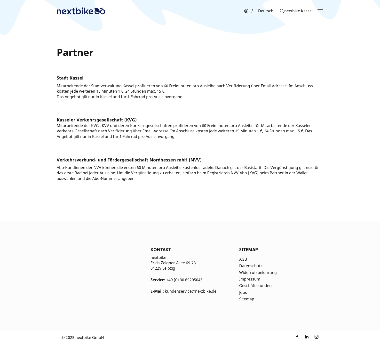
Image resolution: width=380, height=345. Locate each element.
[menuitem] (265, 11)
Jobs (243, 292)
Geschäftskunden (255, 285)
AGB (243, 259)
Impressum (249, 279)
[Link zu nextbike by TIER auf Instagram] (316, 337)
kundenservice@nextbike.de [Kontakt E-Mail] (190, 291)
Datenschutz (250, 265)
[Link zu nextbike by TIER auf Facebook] (297, 337)
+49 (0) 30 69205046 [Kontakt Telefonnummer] (184, 279)
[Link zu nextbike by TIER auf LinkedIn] (307, 337)
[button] (296, 11)
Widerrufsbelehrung (258, 272)
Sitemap (246, 299)
